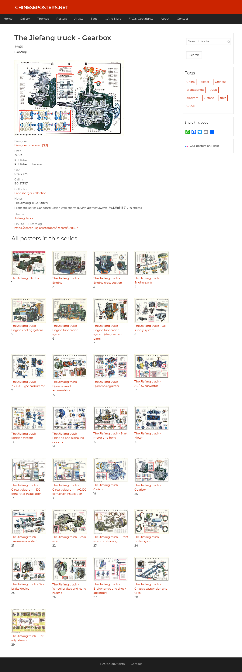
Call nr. (19, 179)
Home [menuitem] (8, 18)
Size (17, 170)
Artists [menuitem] (78, 18)
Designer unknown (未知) (32, 145)
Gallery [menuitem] (25, 18)
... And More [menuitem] (113, 18)
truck (213, 89)
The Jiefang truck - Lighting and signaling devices (68, 438)
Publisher (21, 160)
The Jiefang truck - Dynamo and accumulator (65, 386)
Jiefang (209, 98)
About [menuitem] (165, 18)
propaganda (195, 89)
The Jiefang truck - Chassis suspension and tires (151, 588)
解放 (223, 98)
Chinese (220, 82)
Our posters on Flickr (204, 146)
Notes (18, 198)
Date (17, 151)
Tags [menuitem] (94, 18)
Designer (20, 141)
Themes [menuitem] (43, 18)
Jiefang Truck (23, 218)
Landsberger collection (30, 193)
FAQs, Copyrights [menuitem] (141, 18)
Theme (19, 214)
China (190, 82)
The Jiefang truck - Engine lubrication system (65, 330)
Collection (21, 189)
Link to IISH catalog (28, 224)
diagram (192, 98)
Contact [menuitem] (182, 18)
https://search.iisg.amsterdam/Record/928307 (46, 228)
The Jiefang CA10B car (27, 278)
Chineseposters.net (41, 7)
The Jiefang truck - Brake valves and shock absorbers (109, 588)
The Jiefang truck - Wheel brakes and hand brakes (69, 589)
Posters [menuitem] (61, 18)
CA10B (190, 106)
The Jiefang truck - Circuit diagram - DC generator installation (26, 489)
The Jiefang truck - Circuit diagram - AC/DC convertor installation (69, 489)
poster (204, 82)
